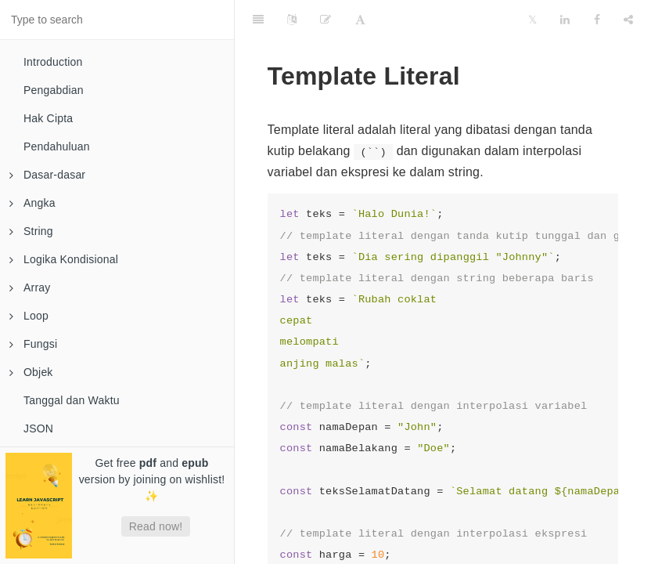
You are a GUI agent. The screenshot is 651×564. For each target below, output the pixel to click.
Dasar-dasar (47, 174)
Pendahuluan (56, 146)
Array (29, 287)
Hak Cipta (48, 118)
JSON (38, 428)
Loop (29, 315)
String (31, 231)
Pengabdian (53, 90)
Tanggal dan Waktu (71, 400)
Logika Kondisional (63, 259)
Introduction (53, 62)
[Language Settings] (291, 19)
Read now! (156, 526)
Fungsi (33, 344)
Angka (32, 203)
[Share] (628, 19)
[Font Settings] (360, 19)
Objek (31, 372)
